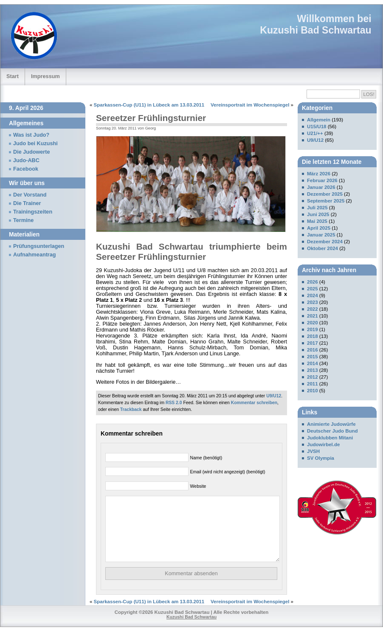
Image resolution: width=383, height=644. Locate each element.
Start (12, 76)
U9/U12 (273, 396)
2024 (312, 295)
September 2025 (325, 200)
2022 (312, 309)
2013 (312, 370)
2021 (312, 315)
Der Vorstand (30, 195)
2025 (312, 288)
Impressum (45, 76)
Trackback (131, 409)
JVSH (313, 451)
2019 (312, 329)
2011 (312, 383)
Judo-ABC (26, 160)
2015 (312, 356)
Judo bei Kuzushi (35, 143)
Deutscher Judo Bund (332, 430)
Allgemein (318, 119)
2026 (312, 281)
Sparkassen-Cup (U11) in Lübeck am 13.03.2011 (149, 104)
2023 (312, 302)
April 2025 (318, 228)
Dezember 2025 (325, 194)
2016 (312, 349)
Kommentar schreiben (254, 402)
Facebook (25, 169)
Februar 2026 (322, 180)
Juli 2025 (317, 207)
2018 (312, 336)
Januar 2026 (321, 187)
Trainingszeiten (32, 212)
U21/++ (315, 133)
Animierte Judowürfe (331, 424)
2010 (312, 390)
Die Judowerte (31, 152)
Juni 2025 (318, 214)
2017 (312, 343)
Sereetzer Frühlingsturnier (151, 118)
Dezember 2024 (325, 241)
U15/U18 (316, 126)
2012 (312, 377)
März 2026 (318, 173)
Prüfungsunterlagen (38, 246)
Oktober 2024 (322, 248)
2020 (312, 322)
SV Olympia (320, 458)
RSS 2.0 (174, 402)
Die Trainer (27, 203)
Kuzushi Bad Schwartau (315, 30)
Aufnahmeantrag (34, 255)
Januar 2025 (321, 234)
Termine (23, 220)
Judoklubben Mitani (330, 437)
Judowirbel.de (323, 444)
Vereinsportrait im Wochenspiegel (250, 104)
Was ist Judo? (31, 135)
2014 (312, 363)
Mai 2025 (317, 221)
